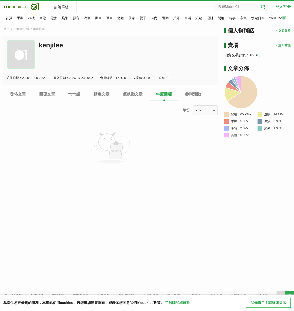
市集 (243, 18)
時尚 (154, 18)
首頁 (9, 18)
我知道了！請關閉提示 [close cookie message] (268, 303)
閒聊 (221, 18)
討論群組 (61, 7)
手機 (20, 18)
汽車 (87, 18)
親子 (143, 18)
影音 (76, 18)
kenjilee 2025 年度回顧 (29, 29)
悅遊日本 (258, 18)
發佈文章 (18, 94)
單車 (109, 18)
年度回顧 (164, 94)
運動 (165, 18)
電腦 (53, 18)
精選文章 (101, 94)
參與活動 (193, 94)
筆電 (42, 18)
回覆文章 (47, 94)
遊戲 (120, 18)
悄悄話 (74, 94)
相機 (31, 18)
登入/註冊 (283, 7)
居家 (131, 18)
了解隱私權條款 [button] (177, 303)
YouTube (277, 18)
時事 (232, 18)
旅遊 (198, 18)
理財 (210, 18)
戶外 (176, 18)
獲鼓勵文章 (133, 94)
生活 (187, 18)
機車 (98, 18)
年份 (186, 110)
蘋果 (64, 18)
